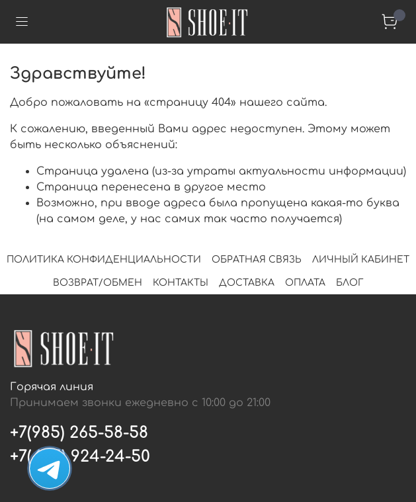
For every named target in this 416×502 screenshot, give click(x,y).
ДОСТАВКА (246, 283)
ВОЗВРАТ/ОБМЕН (97, 283)
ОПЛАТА (305, 283)
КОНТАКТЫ (180, 283)
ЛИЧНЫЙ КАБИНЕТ (360, 260)
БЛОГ (350, 283)
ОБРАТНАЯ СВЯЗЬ (257, 260)
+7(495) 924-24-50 (80, 457)
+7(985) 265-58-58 (79, 433)
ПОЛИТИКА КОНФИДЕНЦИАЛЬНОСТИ (104, 260)
